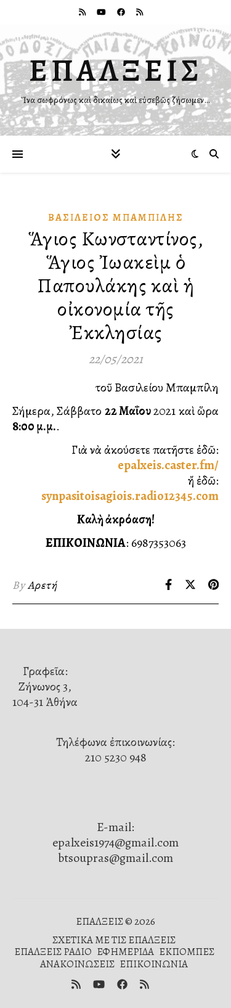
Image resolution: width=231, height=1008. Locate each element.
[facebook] (122, 12)
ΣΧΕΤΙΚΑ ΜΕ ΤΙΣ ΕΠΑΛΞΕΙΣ (114, 940)
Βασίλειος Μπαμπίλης (116, 217)
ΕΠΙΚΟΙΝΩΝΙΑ (154, 964)
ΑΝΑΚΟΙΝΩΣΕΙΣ (77, 964)
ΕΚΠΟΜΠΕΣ (186, 951)
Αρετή (42, 585)
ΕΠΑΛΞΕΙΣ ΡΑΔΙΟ (53, 951)
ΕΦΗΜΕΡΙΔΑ (125, 951)
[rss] (83, 12)
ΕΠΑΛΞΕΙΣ (116, 70)
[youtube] (102, 12)
